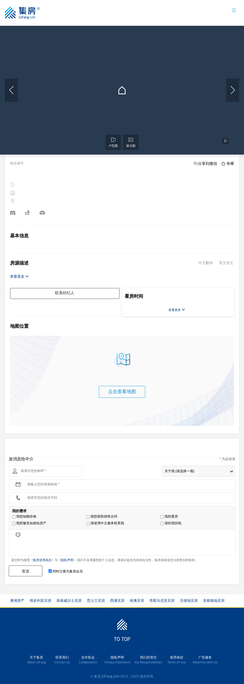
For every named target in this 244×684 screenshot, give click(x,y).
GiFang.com (110, 676)
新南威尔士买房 (69, 601)
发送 (25, 571)
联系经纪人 (64, 293)
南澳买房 (137, 601)
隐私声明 (67, 560)
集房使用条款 (42, 560)
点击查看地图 (122, 392)
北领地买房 (189, 601)
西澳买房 (117, 601)
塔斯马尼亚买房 (162, 601)
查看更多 (19, 276)
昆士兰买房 (96, 601)
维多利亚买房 (40, 601)
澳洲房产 (17, 601)
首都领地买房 (214, 601)
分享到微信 (207, 163)
